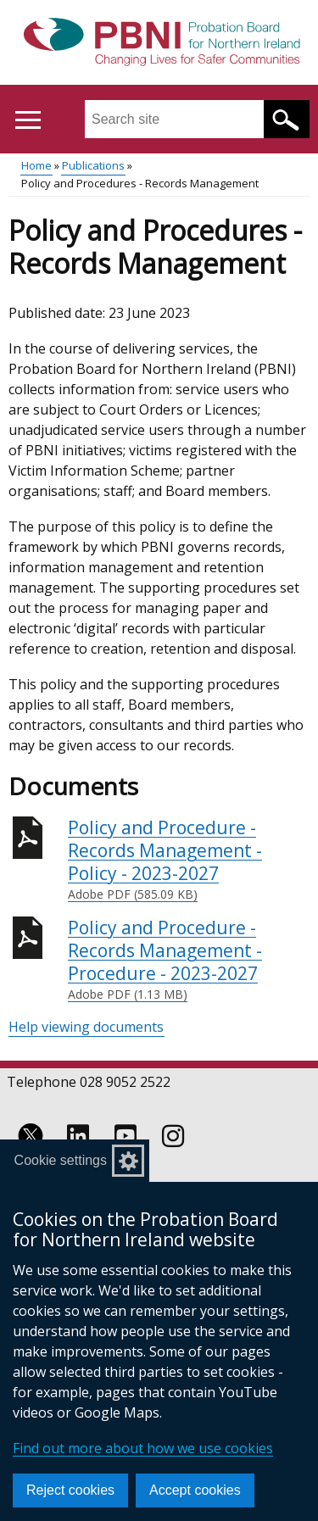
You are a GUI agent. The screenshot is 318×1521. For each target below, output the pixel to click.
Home (36, 165)
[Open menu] (27, 120)
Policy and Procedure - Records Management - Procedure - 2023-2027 (189, 959)
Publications (93, 165)
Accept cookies (195, 1490)
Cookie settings (60, 1160)
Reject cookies (70, 1490)
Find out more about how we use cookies (143, 1448)
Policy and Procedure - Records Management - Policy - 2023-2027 (189, 859)
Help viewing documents (86, 1026)
